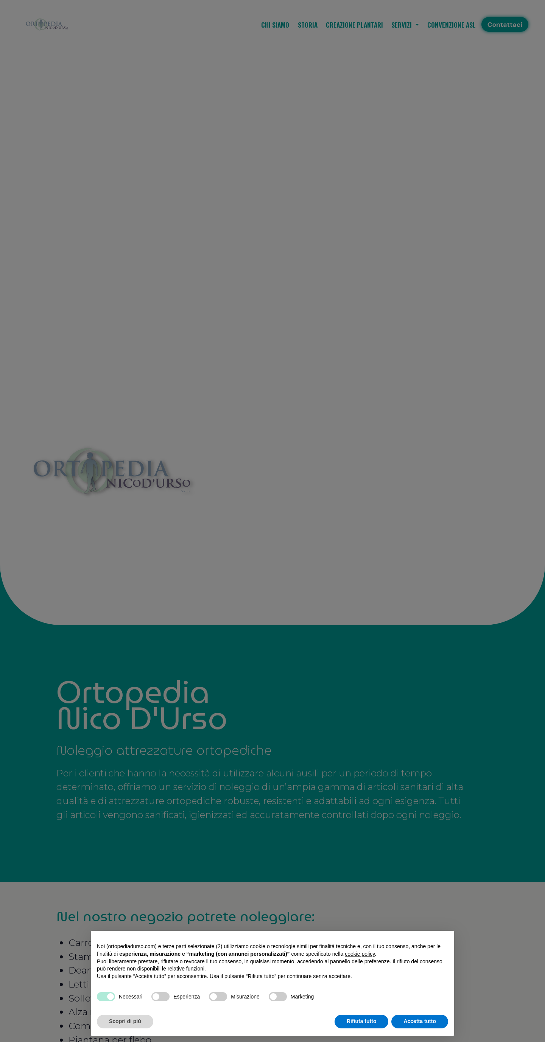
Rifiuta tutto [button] (362, 1021)
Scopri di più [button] (125, 1021)
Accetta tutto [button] (419, 1021)
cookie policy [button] (360, 954)
